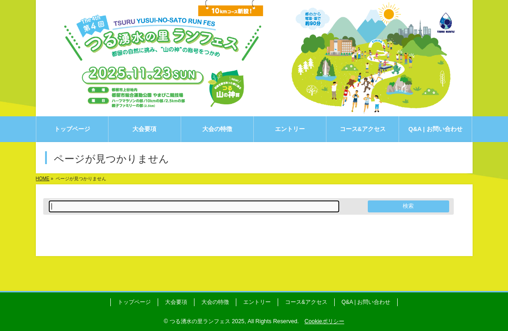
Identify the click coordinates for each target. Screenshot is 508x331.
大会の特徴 (215, 302)
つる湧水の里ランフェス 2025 (207, 321)
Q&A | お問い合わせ (366, 302)
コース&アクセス (306, 302)
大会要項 (176, 302)
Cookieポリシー (324, 321)
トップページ (134, 302)
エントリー (257, 302)
